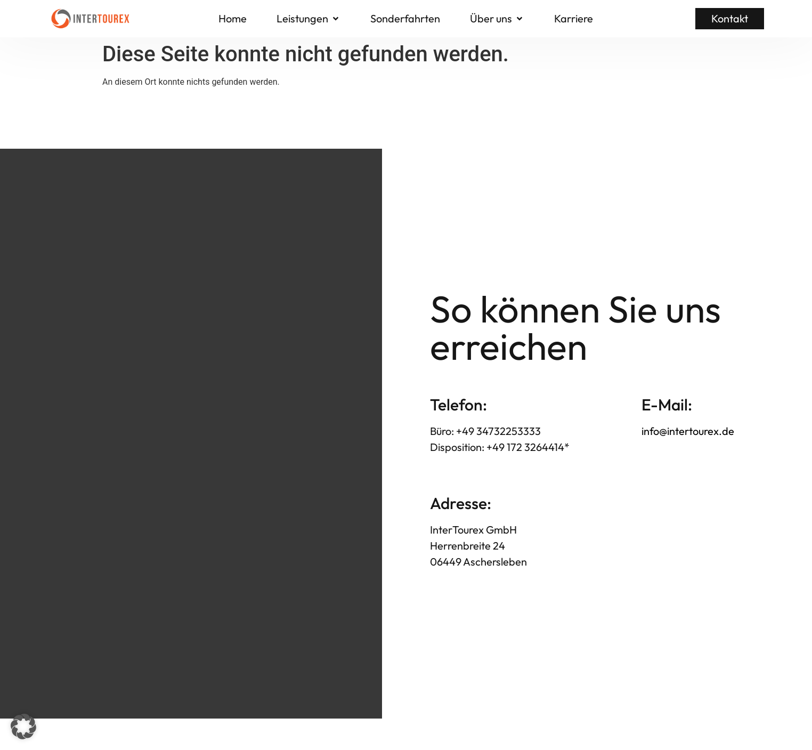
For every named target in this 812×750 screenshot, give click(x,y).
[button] (308, 18)
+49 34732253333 (498, 431)
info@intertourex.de (688, 431)
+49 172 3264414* (527, 447)
